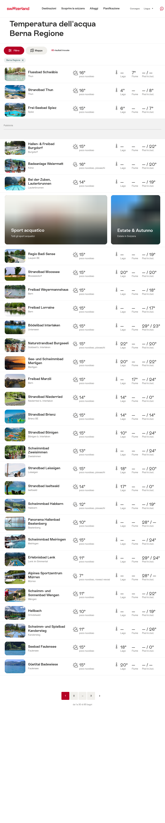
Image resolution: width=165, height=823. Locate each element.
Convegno (135, 8)
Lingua (148, 8)
